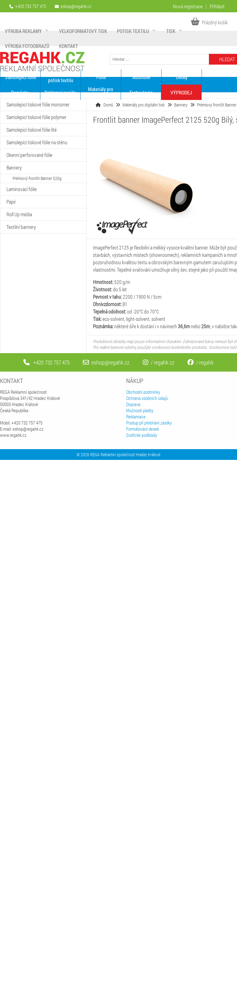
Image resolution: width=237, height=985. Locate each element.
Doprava (133, 404)
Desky (181, 77)
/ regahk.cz (158, 362)
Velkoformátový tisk (83, 31)
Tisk (170, 31)
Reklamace (136, 416)
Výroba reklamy (23, 31)
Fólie (101, 77)
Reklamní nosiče (60, 92)
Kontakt (68, 46)
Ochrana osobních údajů (147, 398)
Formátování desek (142, 429)
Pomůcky (20, 92)
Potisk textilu (133, 31)
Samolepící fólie (20, 77)
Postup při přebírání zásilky (149, 423)
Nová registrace (188, 6)
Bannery (180, 105)
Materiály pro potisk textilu (60, 76)
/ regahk (200, 362)
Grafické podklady (141, 435)
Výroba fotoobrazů (27, 46)
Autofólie (141, 77)
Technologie (141, 92)
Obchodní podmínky (143, 392)
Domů (108, 105)
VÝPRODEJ (181, 92)
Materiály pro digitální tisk (100, 92)
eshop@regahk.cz (76, 6)
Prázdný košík (209, 22)
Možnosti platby (139, 410)
